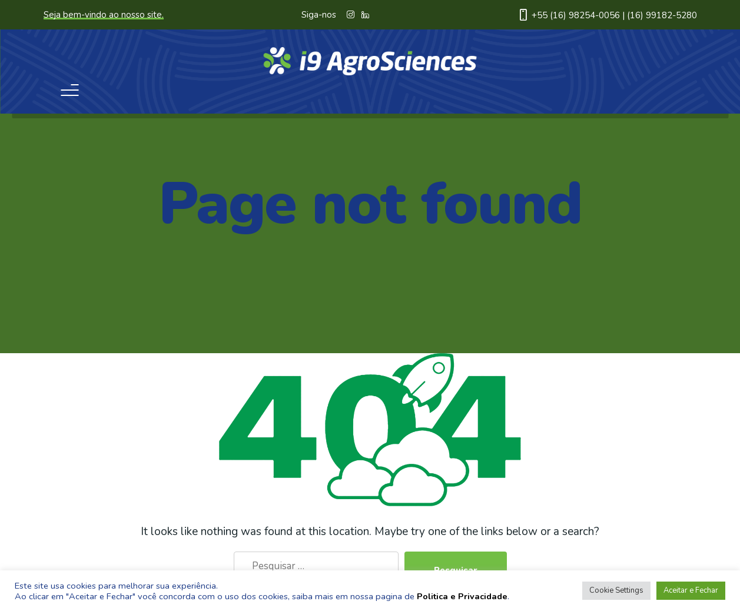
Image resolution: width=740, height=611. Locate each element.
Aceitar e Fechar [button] (690, 590)
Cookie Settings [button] (616, 590)
